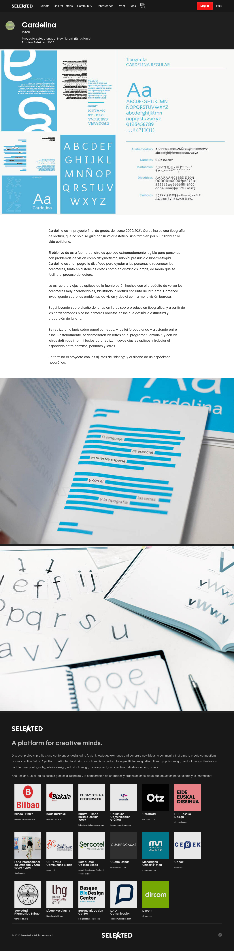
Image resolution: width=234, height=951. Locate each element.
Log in (204, 6)
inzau (26, 32)
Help (219, 6)
